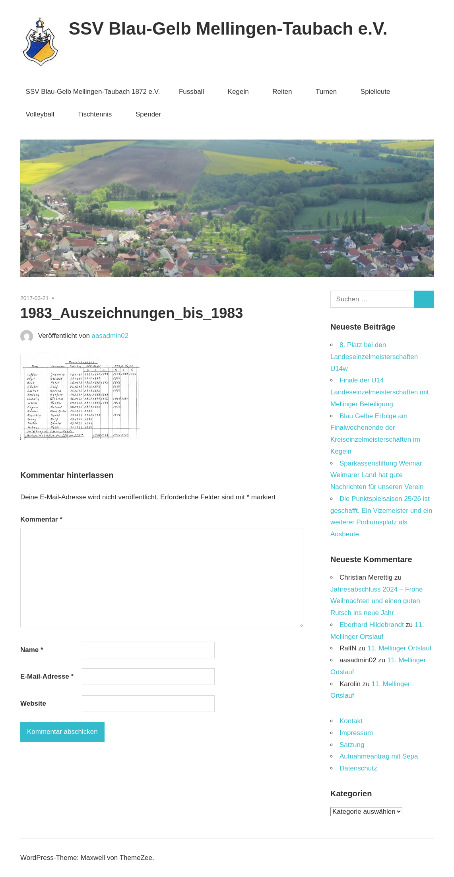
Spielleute (379, 91)
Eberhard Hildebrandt (372, 625)
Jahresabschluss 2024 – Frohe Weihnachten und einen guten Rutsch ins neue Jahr (376, 601)
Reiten (286, 91)
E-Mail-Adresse (47, 676)
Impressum (356, 733)
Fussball (195, 91)
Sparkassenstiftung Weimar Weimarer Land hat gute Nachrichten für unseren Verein (376, 475)
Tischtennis (99, 114)
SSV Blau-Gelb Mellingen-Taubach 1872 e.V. (93, 91)
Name (31, 650)
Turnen (330, 91)
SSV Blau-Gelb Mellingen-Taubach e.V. (228, 28)
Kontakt (351, 721)
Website (33, 703)
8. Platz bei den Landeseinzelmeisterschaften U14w (374, 357)
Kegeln (242, 91)
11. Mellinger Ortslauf (399, 648)
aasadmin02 (110, 336)
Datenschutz (358, 768)
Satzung (352, 745)
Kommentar (41, 519)
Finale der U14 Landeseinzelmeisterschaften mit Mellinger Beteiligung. (379, 392)
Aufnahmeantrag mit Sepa (379, 756)
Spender (148, 114)
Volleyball (44, 114)
